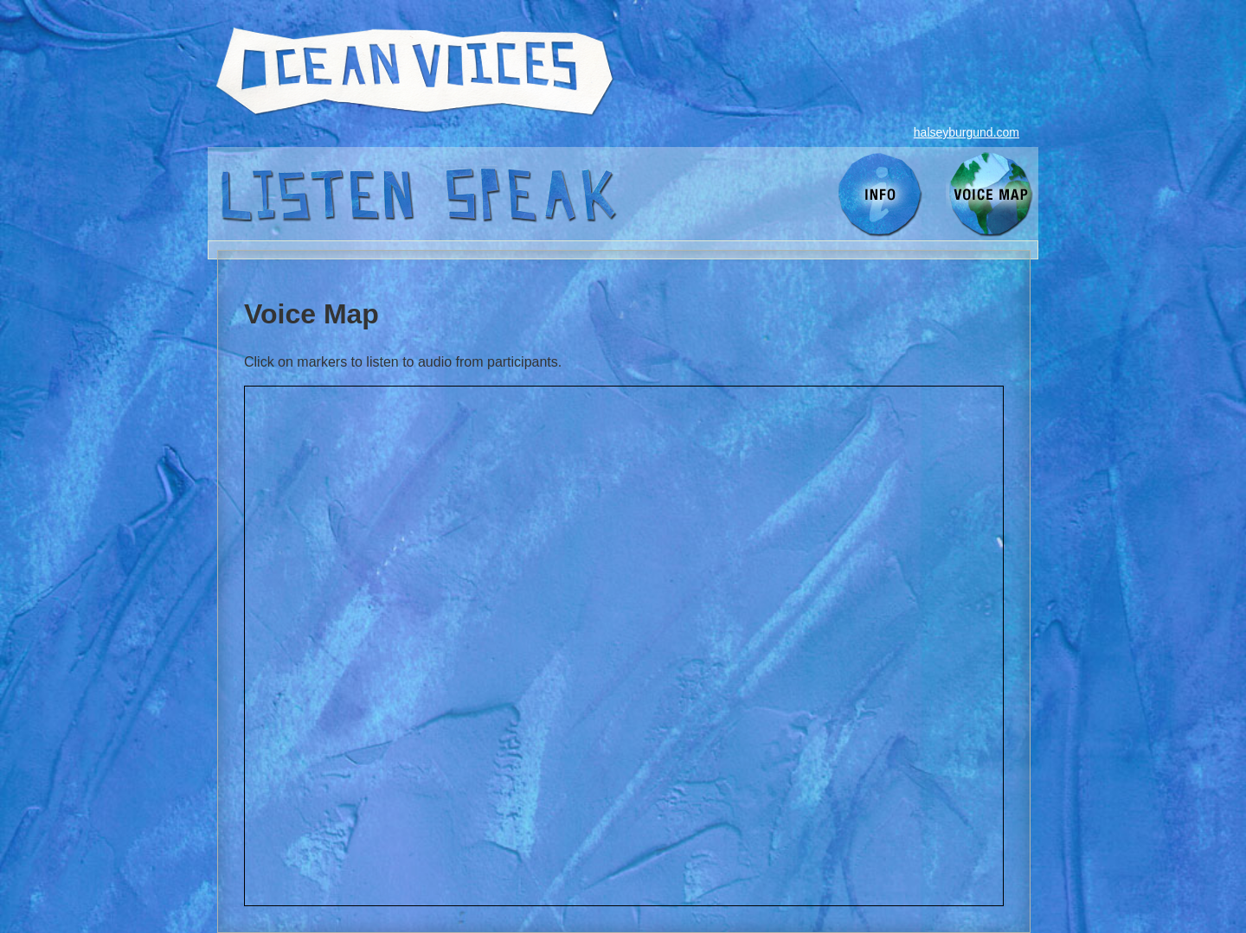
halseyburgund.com (966, 132)
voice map (992, 193)
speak (531, 193)
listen (316, 193)
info (881, 193)
